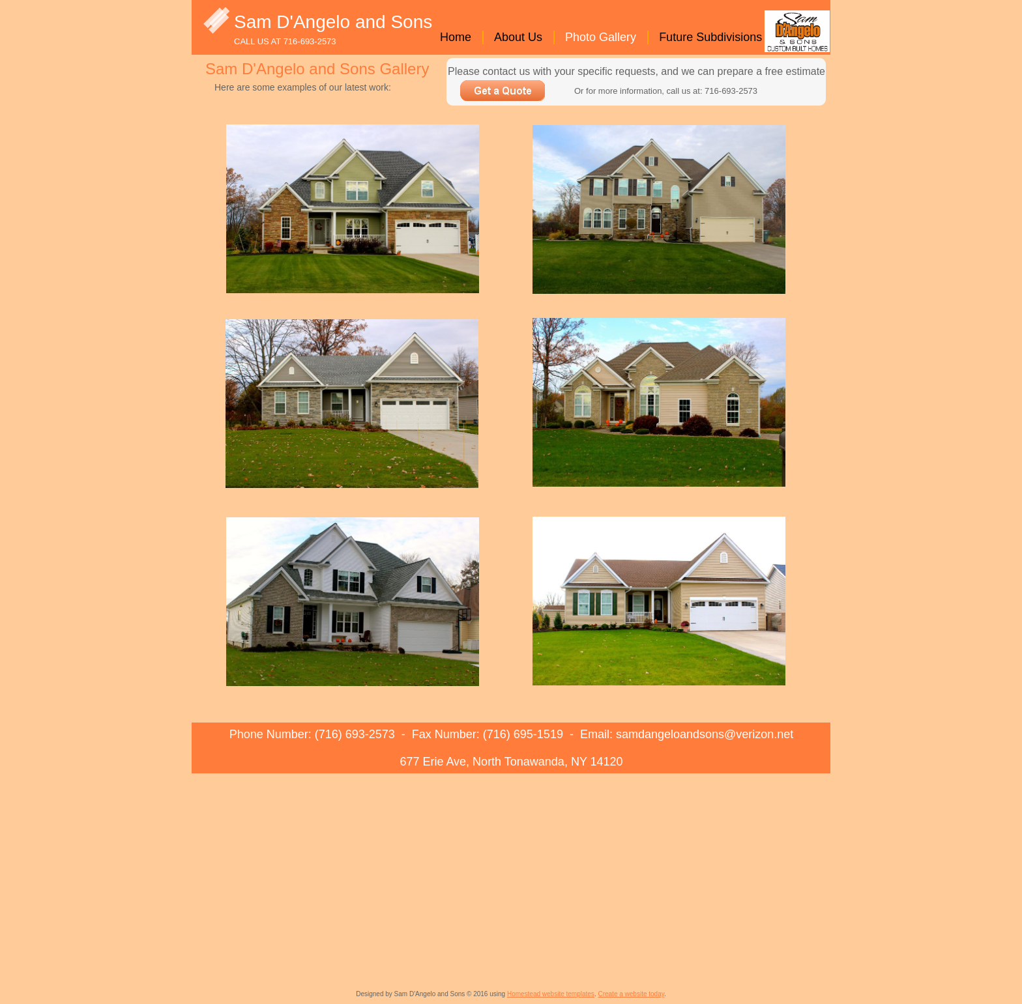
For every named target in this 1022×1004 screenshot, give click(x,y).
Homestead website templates (550, 993)
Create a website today (631, 993)
